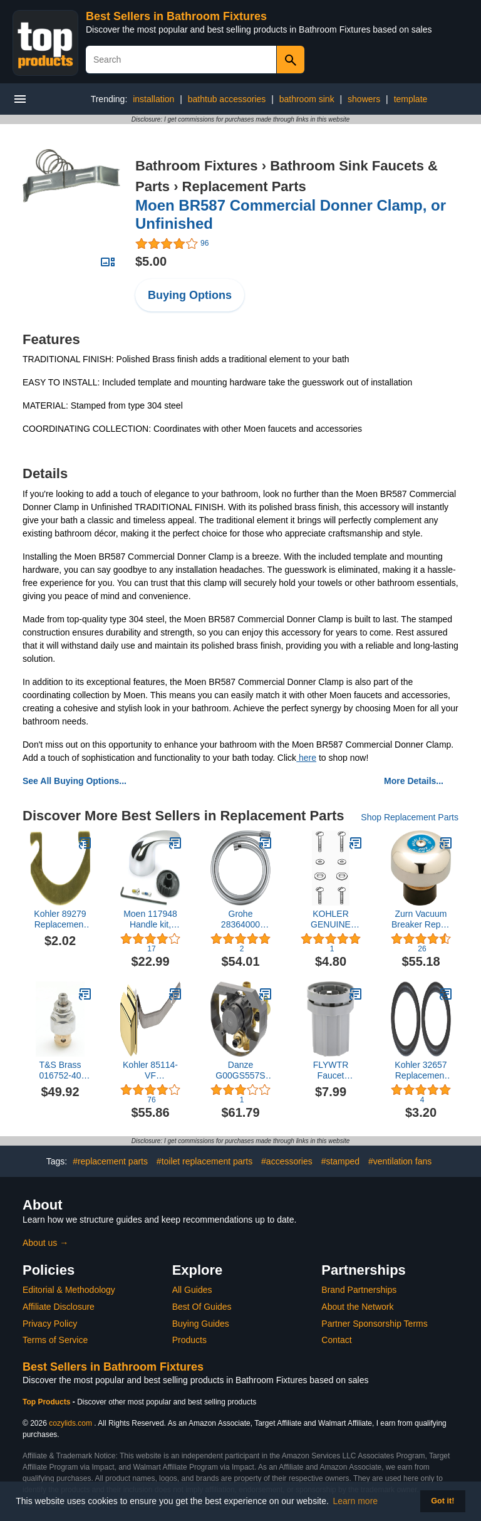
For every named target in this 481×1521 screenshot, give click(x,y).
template (411, 99)
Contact (336, 1340)
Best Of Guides (202, 1307)
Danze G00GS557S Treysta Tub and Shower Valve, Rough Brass (240, 1070)
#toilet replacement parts (204, 1161)
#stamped (340, 1161)
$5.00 (151, 261)
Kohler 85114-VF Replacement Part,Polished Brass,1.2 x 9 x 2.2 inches (151, 1070)
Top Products (48, 1402)
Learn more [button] (355, 1501)
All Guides (192, 1290)
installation (153, 99)
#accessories (287, 1161)
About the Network (357, 1307)
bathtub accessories (227, 99)
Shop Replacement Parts (409, 817)
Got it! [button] (442, 1501)
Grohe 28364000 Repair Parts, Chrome (240, 919)
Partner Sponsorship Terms (374, 1324)
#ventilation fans (400, 1161)
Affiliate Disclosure (59, 1307)
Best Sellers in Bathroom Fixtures (176, 16)
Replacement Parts (244, 186)
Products (189, 1340)
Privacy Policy (50, 1324)
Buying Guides (200, 1324)
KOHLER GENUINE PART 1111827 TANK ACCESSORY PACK (330, 919)
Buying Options (190, 295)
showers (364, 99)
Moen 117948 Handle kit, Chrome (150, 919)
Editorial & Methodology (69, 1290)
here (306, 758)
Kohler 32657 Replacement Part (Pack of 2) (421, 1070)
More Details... (413, 781)
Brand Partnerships (358, 1290)
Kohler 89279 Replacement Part (60, 919)
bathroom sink (306, 99)
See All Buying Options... (75, 781)
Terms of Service (55, 1340)
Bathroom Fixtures (196, 166)
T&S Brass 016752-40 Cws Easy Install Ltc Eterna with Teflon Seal (60, 1070)
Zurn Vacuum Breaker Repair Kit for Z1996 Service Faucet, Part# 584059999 (420, 919)
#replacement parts (110, 1161)
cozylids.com (70, 1423)
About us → (45, 1243)
